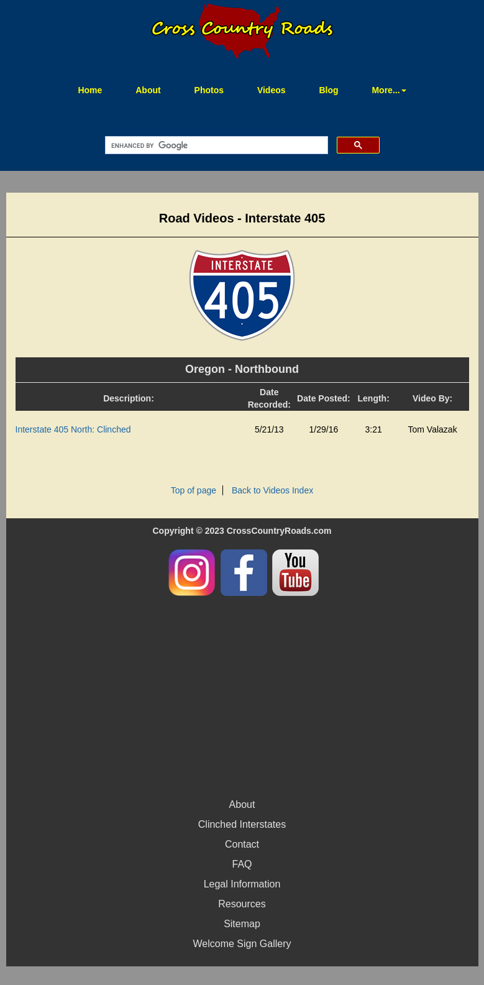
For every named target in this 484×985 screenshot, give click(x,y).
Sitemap (242, 924)
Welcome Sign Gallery (242, 943)
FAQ (242, 864)
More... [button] (389, 90)
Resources (241, 904)
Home (97, 89)
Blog (328, 90)
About (147, 90)
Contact (242, 844)
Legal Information (242, 884)
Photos (209, 90)
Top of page (193, 490)
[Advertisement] (242, 695)
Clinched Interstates (242, 824)
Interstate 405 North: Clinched (73, 429)
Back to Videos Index (272, 490)
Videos (271, 90)
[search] (215, 145)
